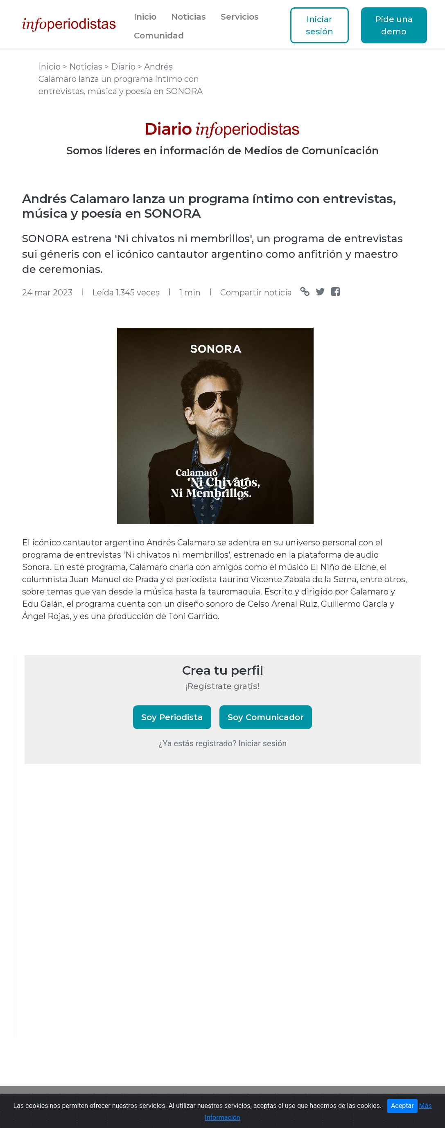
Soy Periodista (172, 717)
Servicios (240, 17)
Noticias (188, 17)
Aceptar (402, 1106)
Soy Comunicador (266, 717)
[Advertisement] (86, 911)
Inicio (145, 17)
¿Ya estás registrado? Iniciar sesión (223, 743)
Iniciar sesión (319, 25)
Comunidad (159, 36)
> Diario (121, 67)
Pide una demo (394, 25)
